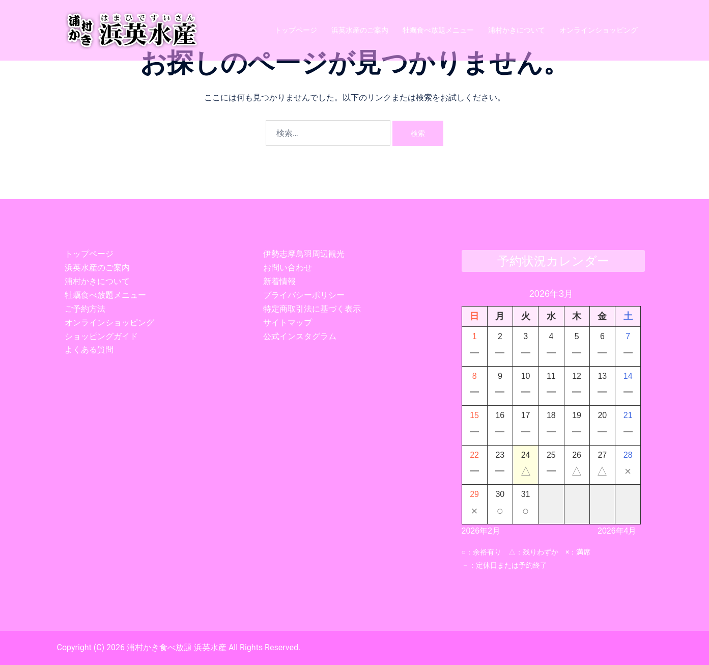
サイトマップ (287, 322)
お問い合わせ (287, 267)
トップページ (295, 30)
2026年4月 (617, 531)
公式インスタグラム (299, 336)
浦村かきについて (516, 30)
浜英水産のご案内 (359, 30)
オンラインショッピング (598, 30)
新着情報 (279, 281)
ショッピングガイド (101, 336)
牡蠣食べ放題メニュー (438, 30)
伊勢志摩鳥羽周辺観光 (304, 254)
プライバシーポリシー (304, 295)
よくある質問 (89, 349)
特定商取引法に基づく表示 (312, 309)
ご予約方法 (85, 309)
